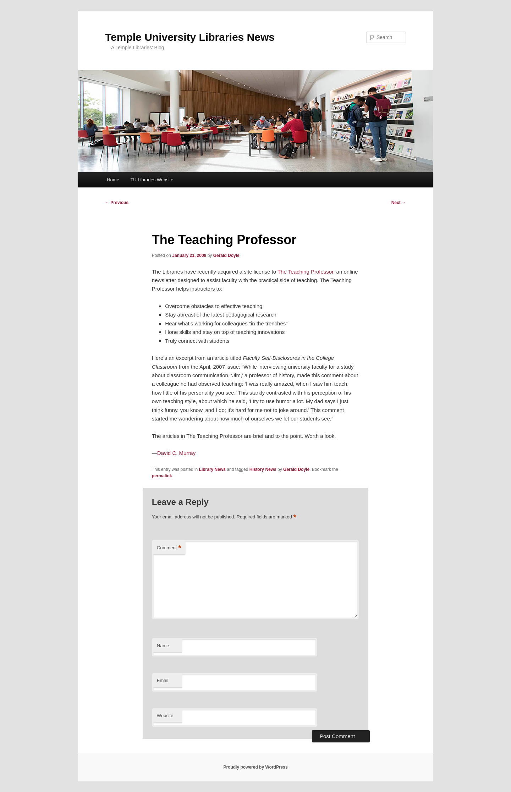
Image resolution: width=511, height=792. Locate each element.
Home (113, 179)
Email (163, 680)
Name (163, 645)
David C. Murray (176, 453)
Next (398, 202)
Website (165, 715)
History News (262, 469)
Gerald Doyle (226, 255)
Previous (116, 202)
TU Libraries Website (151, 179)
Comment (169, 548)
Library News (212, 469)
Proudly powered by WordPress (255, 767)
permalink (162, 475)
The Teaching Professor (305, 272)
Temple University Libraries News (190, 37)
